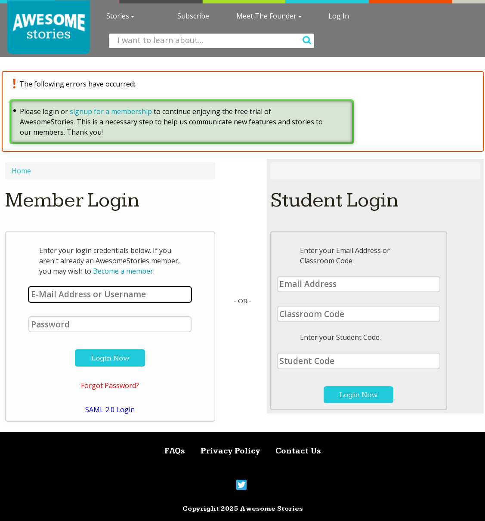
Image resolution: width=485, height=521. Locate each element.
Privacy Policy (230, 451)
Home (21, 171)
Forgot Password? (110, 385)
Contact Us (298, 451)
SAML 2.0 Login (110, 409)
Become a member (123, 271)
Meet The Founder (269, 16)
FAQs (174, 451)
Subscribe (193, 16)
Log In (338, 16)
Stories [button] (120, 16)
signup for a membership (111, 111)
